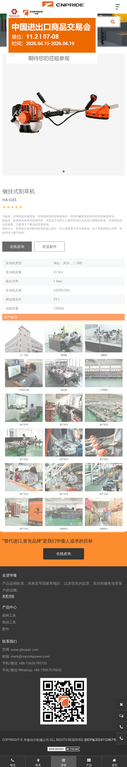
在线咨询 (17, 251)
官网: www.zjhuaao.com (20, 650)
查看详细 (8, 596)
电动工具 (9, 622)
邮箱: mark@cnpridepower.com (26, 656)
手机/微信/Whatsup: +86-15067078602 (32, 670)
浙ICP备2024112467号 (100, 740)
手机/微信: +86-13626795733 (24, 663)
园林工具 (9, 615)
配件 (5, 629)
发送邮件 (49, 251)
